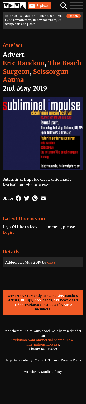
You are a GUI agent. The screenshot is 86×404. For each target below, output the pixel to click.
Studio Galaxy (51, 372)
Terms (53, 360)
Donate (74, 16)
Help (8, 360)
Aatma (13, 80)
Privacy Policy (71, 360)
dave (51, 262)
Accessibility (23, 360)
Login (8, 232)
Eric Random (23, 63)
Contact (40, 360)
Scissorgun (51, 71)
